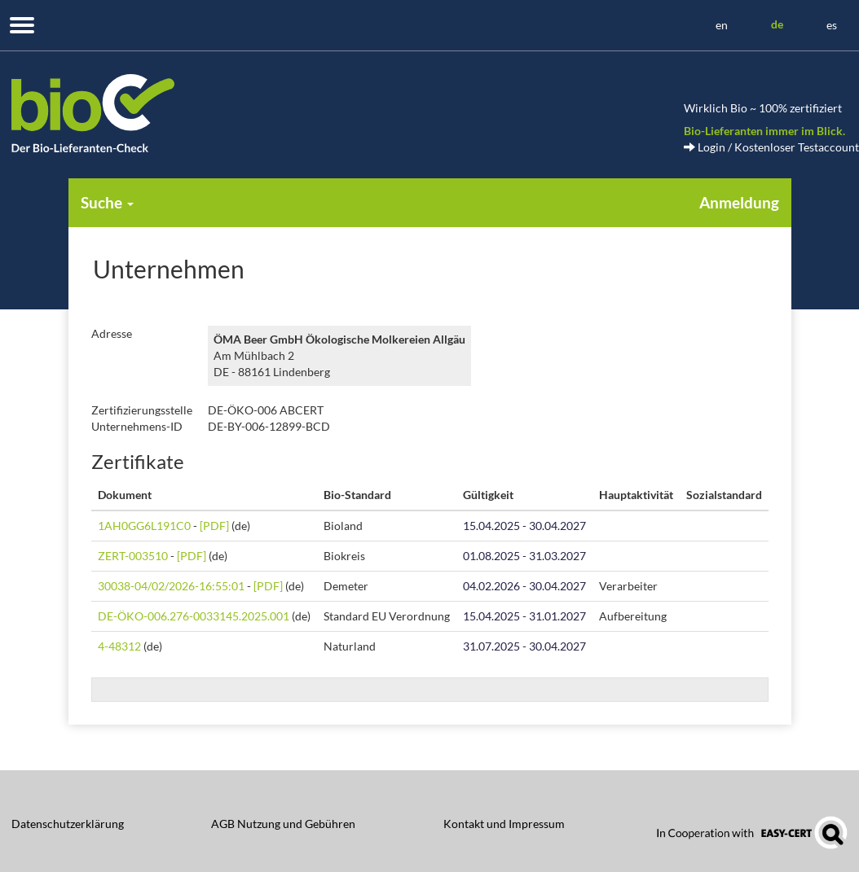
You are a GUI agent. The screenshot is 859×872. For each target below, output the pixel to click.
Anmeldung (739, 202)
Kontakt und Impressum (504, 823)
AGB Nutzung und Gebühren (283, 823)
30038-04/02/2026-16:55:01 (171, 586)
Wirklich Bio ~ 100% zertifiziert (763, 108)
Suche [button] (107, 202)
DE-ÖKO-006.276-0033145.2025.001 (193, 616)
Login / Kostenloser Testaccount (771, 147)
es (831, 25)
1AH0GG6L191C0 (144, 525)
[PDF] (214, 525)
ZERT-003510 (133, 556)
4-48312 (119, 646)
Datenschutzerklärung (67, 823)
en (722, 25)
